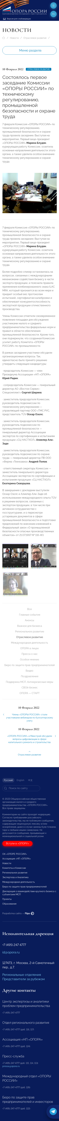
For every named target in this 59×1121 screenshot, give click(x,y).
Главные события (29, 614)
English (20, 780)
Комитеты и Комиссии (14, 868)
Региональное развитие (29, 631)
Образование (9, 904)
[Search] (21, 788)
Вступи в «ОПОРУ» (17, 843)
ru (53, 14)
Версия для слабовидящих (17, 19)
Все (29, 609)
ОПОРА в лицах (29, 648)
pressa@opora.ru (11, 1066)
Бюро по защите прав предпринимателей (29, 665)
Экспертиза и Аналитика (15, 877)
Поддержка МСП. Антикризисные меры (29, 681)
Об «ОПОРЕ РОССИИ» (14, 854)
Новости (14, 38)
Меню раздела (30, 50)
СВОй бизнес (30, 687)
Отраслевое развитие (35, 38)
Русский (8, 780)
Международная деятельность (29, 642)
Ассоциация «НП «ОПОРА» (16, 858)
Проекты (6, 899)
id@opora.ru (11, 952)
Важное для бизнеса (29, 625)
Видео (29, 670)
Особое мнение (29, 659)
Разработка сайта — (18, 913)
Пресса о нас (30, 653)
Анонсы (29, 620)
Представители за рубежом (23, 979)
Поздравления (29, 676)
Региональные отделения (21, 975)
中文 (30, 780)
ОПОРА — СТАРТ (30, 693)
